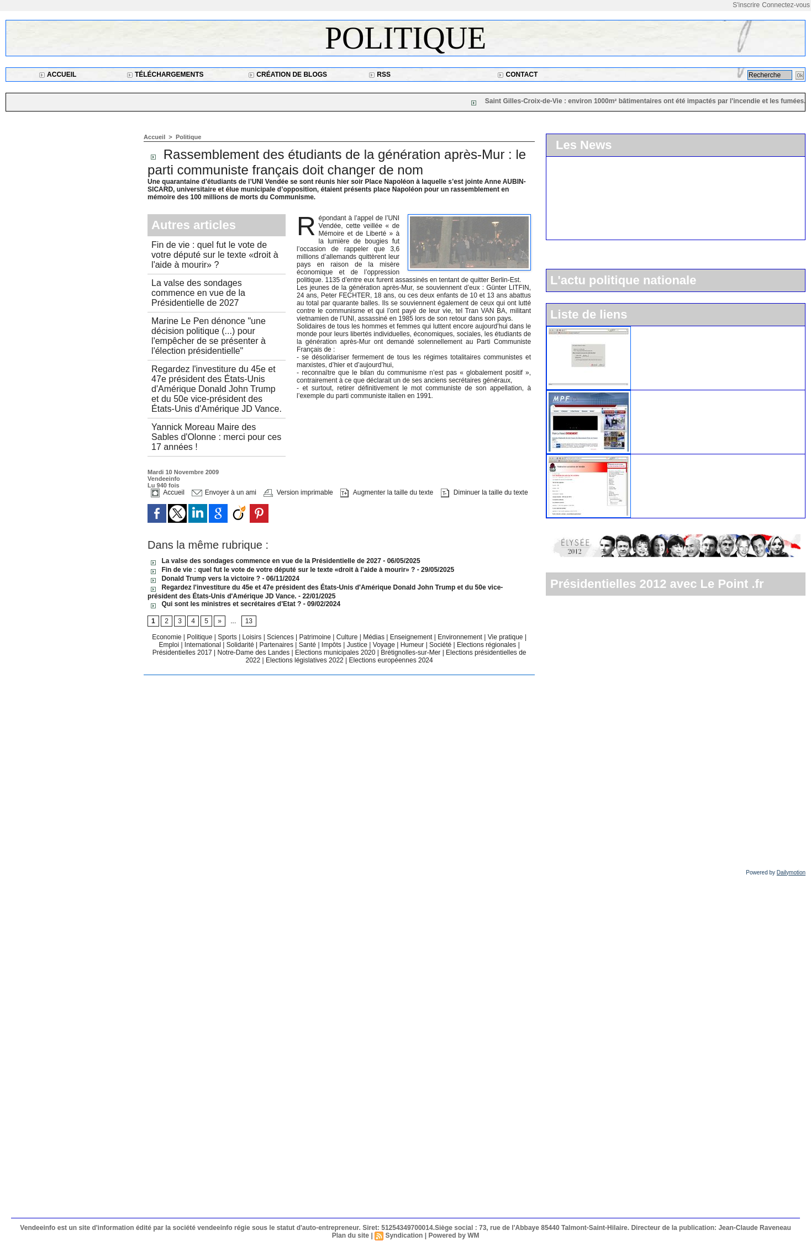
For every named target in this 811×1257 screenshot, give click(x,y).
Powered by (775, 872)
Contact (517, 74)
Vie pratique (506, 637)
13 (248, 621)
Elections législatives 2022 (305, 660)
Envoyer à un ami (224, 492)
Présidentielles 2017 (183, 652)
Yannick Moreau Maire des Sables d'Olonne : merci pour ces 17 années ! (216, 437)
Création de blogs (287, 74)
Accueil (57, 74)
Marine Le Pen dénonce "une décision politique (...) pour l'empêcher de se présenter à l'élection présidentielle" (208, 336)
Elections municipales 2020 (335, 652)
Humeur (413, 645)
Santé (308, 645)
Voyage (384, 645)
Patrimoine (316, 637)
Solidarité (241, 645)
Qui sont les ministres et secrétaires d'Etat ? (225, 604)
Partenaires (278, 645)
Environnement (460, 637)
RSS (379, 74)
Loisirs (253, 637)
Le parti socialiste (666, 458)
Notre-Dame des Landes (255, 652)
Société (440, 645)
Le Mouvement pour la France (688, 394)
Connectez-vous (786, 5)
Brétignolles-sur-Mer (411, 652)
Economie (167, 637)
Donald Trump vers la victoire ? (204, 578)
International (204, 645)
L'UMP (648, 330)
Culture (348, 637)
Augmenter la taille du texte (386, 492)
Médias (374, 637)
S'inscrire (746, 5)
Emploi (170, 645)
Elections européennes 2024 (391, 660)
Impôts (331, 645)
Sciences (281, 637)
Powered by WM (453, 1235)
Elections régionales (487, 645)
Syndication (404, 1235)
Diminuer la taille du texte (484, 492)
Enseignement (412, 637)
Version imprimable (298, 492)
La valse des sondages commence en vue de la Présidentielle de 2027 (198, 292)
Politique (405, 38)
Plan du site (350, 1235)
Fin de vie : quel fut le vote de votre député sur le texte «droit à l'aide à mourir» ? (214, 254)
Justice (358, 645)
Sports (228, 637)
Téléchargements (165, 74)
